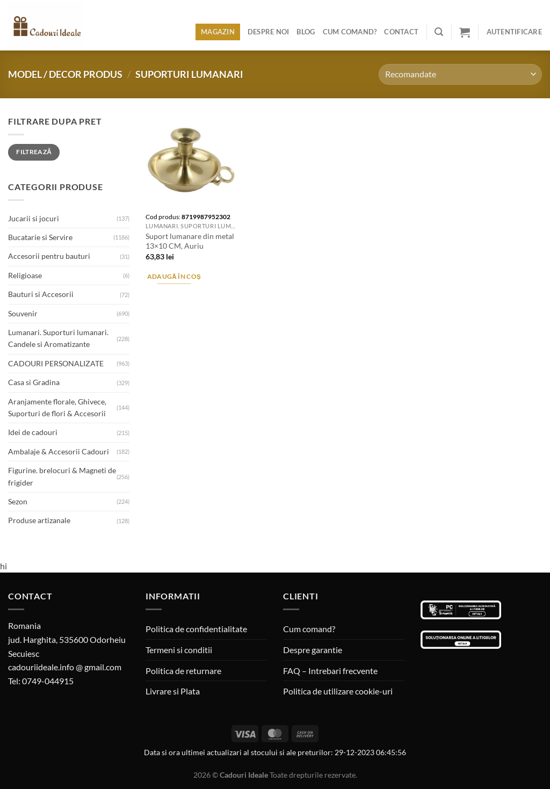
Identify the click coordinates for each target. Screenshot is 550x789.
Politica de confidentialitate (196, 629)
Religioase (25, 275)
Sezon (17, 501)
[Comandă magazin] (460, 74)
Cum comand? (350, 31)
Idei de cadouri (32, 432)
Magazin (218, 31)
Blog (305, 31)
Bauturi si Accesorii (41, 294)
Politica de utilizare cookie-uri (338, 691)
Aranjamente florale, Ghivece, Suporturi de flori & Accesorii (57, 407)
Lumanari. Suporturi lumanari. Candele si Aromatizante (58, 338)
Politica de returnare (183, 670)
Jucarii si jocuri (33, 218)
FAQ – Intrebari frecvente (330, 670)
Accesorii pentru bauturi (49, 255)
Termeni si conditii (179, 650)
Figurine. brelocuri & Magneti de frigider (62, 476)
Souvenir (23, 313)
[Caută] (439, 31)
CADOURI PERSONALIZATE (56, 363)
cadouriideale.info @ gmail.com (64, 667)
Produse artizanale (39, 520)
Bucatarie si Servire (40, 237)
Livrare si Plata (173, 691)
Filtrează (34, 152)
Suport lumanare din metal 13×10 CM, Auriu (190, 241)
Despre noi (269, 31)
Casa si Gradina (34, 382)
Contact (401, 31)
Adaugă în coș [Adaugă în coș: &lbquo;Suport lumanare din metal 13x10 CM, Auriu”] (174, 276)
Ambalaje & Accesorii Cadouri (58, 451)
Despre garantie (312, 650)
